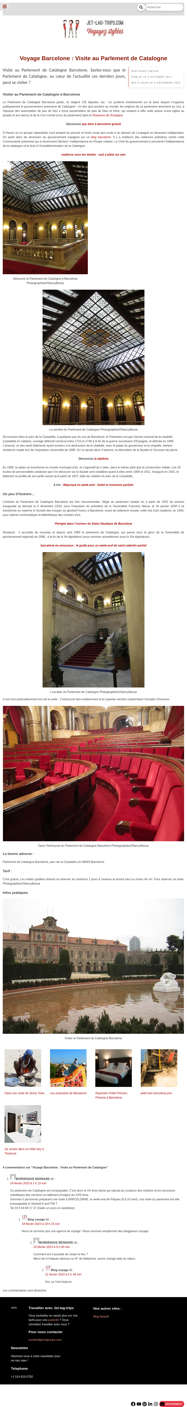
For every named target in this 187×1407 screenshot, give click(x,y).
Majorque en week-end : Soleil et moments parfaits (98, 484)
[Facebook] (133, 1404)
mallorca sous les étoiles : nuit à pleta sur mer (93, 154)
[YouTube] (139, 1404)
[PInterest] (144, 1404)
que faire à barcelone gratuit (101, 124)
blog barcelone (101, 137)
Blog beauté (101, 1316)
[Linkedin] (150, 1404)
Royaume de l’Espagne (108, 115)
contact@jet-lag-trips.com (45, 1339)
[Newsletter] (171, 1404)
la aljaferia (101, 458)
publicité (53, 1319)
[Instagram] (156, 1404)
